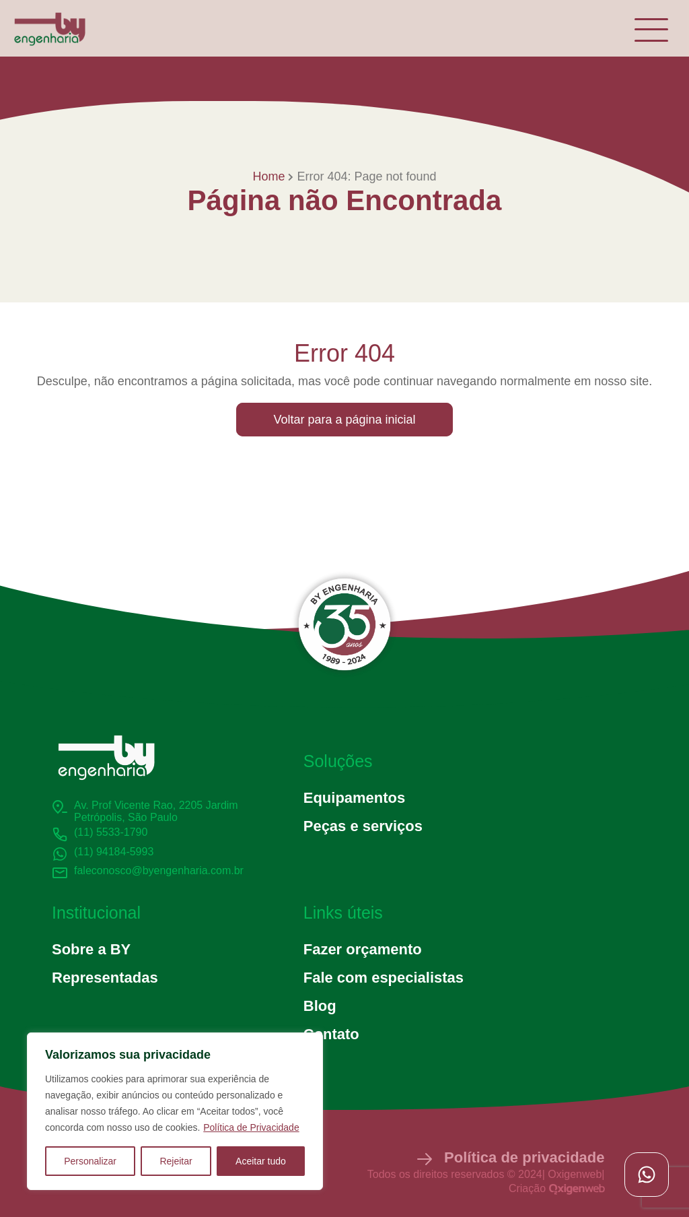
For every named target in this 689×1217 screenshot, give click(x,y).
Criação (557, 1188)
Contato (331, 1034)
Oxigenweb (575, 1174)
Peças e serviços (363, 826)
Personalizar (90, 1161)
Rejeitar (175, 1161)
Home (268, 176)
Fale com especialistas (383, 977)
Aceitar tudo (260, 1161)
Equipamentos (354, 797)
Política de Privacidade (251, 1127)
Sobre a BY (91, 949)
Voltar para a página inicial (344, 419)
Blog (319, 1005)
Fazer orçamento (362, 949)
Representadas (105, 977)
